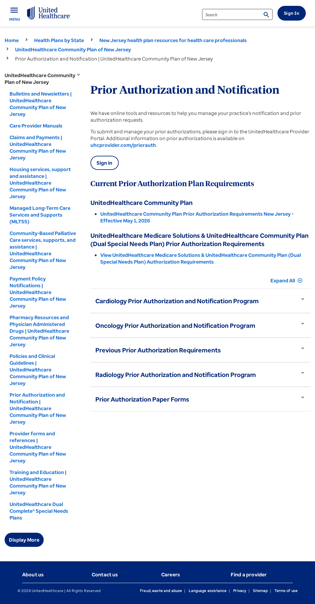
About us (33, 574)
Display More (24, 539)
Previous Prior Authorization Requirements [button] (158, 350)
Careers (170, 574)
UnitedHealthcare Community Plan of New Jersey (73, 49)
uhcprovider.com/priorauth (123, 145)
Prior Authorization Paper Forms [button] (142, 399)
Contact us (105, 574)
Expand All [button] (286, 280)
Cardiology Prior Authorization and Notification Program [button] (177, 301)
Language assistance (207, 590)
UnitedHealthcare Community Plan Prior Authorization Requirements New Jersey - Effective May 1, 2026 (196, 217)
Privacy (239, 590)
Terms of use (285, 590)
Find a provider (249, 574)
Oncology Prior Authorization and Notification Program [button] (175, 325)
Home (12, 40)
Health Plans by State (59, 40)
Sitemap (260, 590)
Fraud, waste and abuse (161, 590)
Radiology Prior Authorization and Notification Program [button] (175, 375)
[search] (237, 14)
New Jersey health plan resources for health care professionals (173, 40)
